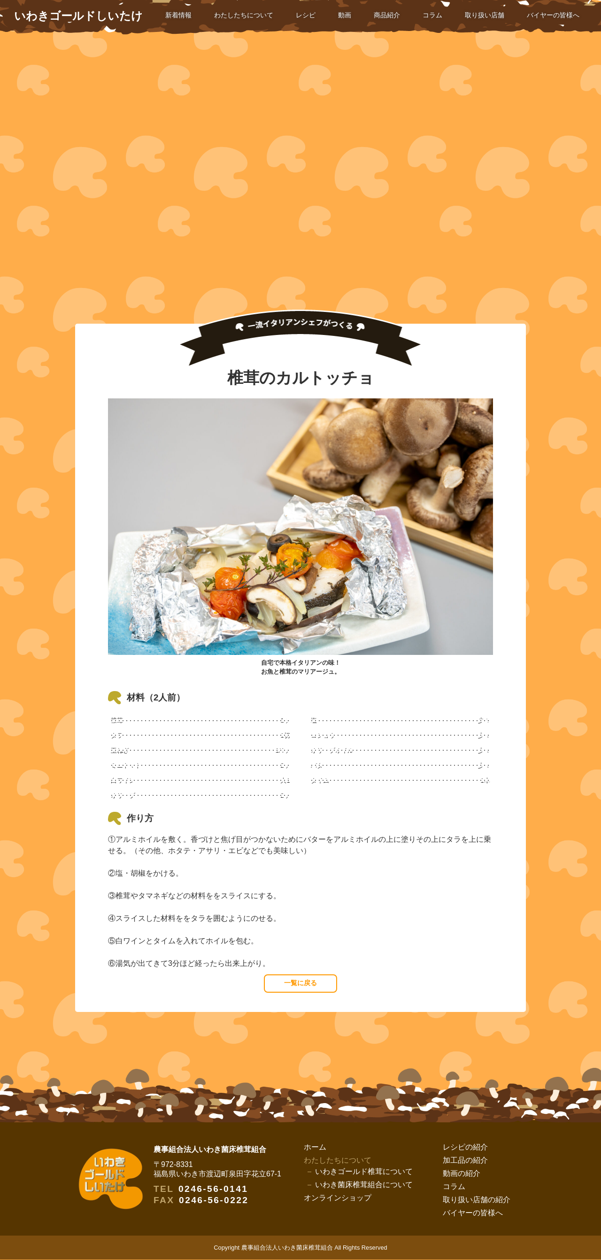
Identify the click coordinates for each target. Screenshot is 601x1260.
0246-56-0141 (213, 1189)
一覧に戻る (300, 983)
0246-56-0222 (213, 1201)
